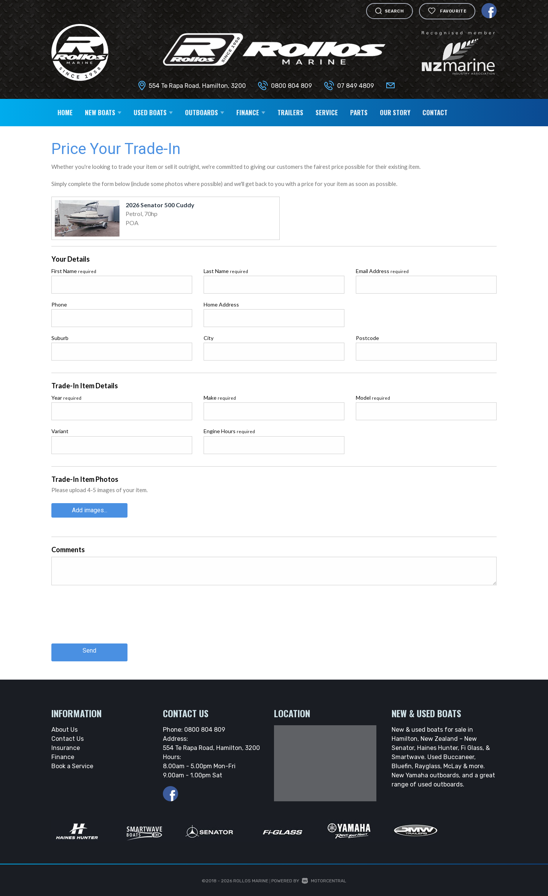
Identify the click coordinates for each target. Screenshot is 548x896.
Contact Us (67, 735)
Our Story (395, 112)
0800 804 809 (291, 85)
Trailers (290, 112)
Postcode (367, 338)
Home (65, 112)
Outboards (204, 112)
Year (66, 397)
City (208, 338)
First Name (73, 271)
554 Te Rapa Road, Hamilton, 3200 (197, 85)
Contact (435, 112)
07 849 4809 (355, 85)
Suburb (59, 338)
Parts (359, 112)
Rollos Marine (250, 877)
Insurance (65, 744)
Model (373, 397)
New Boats (103, 112)
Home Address (221, 304)
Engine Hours (229, 431)
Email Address (382, 271)
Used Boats (153, 112)
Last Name (226, 271)
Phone (59, 304)
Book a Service (72, 762)
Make (220, 397)
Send (89, 648)
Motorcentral (324, 877)
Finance (250, 112)
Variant (59, 431)
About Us (64, 725)
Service (326, 112)
